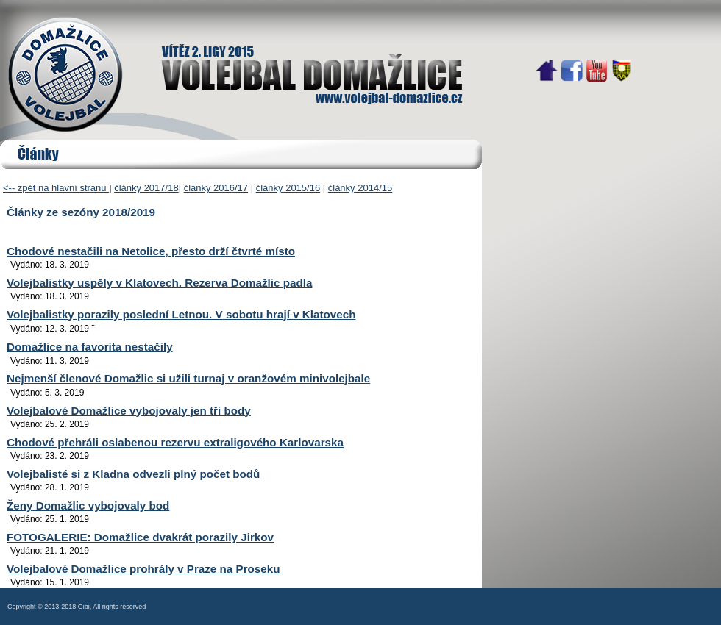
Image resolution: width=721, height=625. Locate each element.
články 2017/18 (146, 187)
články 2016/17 (216, 187)
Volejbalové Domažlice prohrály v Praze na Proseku (143, 568)
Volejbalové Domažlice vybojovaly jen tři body (129, 410)
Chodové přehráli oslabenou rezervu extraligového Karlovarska (175, 442)
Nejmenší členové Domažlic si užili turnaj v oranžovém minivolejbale (188, 378)
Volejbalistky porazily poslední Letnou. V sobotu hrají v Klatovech (181, 314)
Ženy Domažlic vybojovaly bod (88, 505)
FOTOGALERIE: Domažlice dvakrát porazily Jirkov (140, 537)
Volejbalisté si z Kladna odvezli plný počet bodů (133, 474)
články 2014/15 (360, 187)
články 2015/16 (288, 187)
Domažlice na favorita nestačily (90, 346)
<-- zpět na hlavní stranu (56, 187)
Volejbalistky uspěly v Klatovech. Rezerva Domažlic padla (159, 282)
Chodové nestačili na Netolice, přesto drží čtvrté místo (151, 251)
